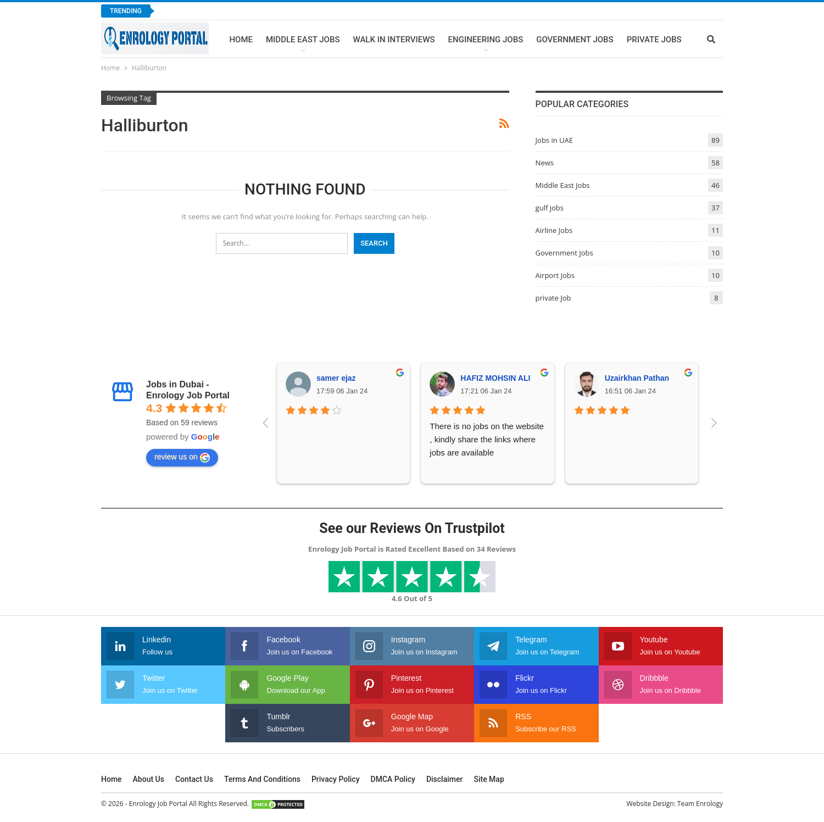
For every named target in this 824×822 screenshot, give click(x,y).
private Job (553, 298)
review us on (182, 457)
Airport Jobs (555, 275)
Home (241, 40)
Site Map (489, 779)
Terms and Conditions (262, 779)
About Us (148, 779)
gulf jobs (550, 208)
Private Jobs (654, 40)
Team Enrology (700, 803)
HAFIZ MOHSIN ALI (495, 378)
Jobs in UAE (554, 140)
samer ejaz (336, 378)
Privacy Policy (335, 779)
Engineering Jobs (486, 40)
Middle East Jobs (303, 40)
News (545, 163)
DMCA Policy (393, 779)
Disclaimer (444, 779)
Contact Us (194, 779)
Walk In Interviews (394, 40)
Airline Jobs (554, 230)
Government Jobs (574, 40)
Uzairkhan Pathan (637, 378)
